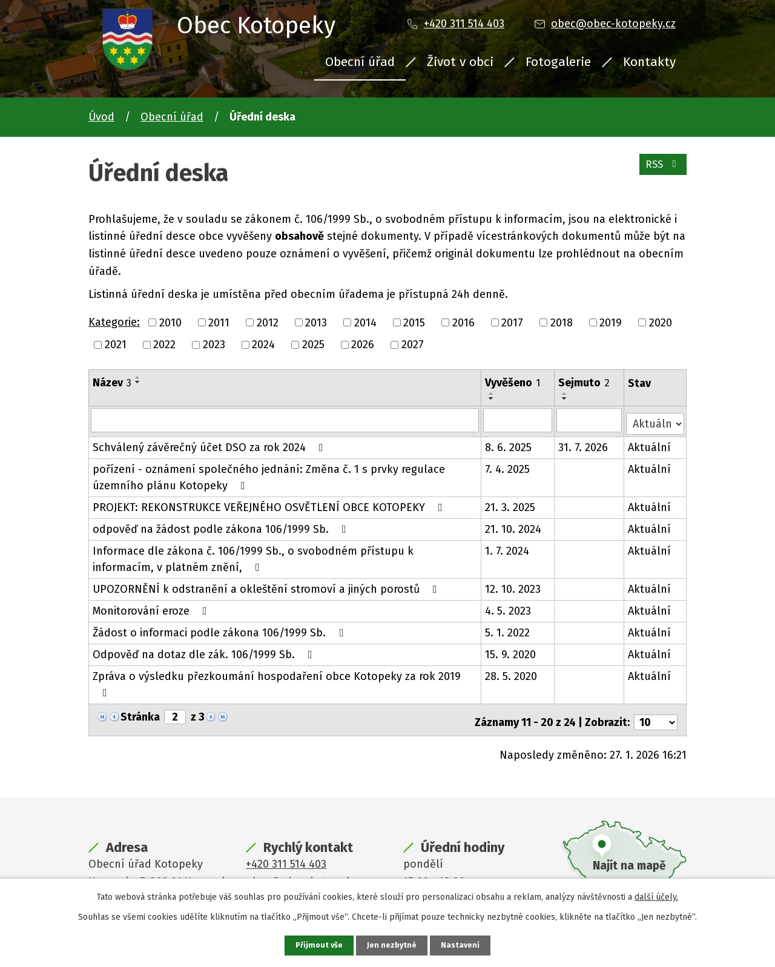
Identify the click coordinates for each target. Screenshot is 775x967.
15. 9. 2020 (511, 651)
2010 (170, 322)
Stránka (140, 713)
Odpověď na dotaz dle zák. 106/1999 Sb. (205, 651)
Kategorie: (114, 322)
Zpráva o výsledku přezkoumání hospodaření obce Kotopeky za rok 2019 (277, 680)
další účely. (656, 896)
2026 (362, 344)
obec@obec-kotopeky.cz (613, 23)
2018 (561, 322)
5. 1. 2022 (508, 629)
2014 (365, 322)
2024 (263, 344)
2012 (268, 322)
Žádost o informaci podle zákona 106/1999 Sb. (220, 629)
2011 (218, 322)
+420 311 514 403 (464, 23)
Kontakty (649, 62)
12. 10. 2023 (513, 585)
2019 (610, 322)
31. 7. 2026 (583, 443)
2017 (512, 322)
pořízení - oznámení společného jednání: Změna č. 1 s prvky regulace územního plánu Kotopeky (269, 474)
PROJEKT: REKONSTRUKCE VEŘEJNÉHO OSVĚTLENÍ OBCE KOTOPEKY (270, 503)
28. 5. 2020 (512, 672)
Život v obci (460, 62)
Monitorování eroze (152, 607)
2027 (412, 344)
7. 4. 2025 (508, 465)
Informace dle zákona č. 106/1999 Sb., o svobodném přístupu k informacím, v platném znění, (285, 555)
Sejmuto (584, 382)
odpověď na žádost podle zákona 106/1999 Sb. (222, 525)
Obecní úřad (360, 62)
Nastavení (463, 945)
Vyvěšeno (513, 382)
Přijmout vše (317, 945)
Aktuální (649, 443)
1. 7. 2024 (508, 547)
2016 (463, 322)
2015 (414, 322)
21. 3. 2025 (511, 503)
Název (112, 382)
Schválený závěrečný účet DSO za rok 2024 (210, 443)
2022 (164, 344)
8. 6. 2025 (509, 443)
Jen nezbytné (392, 945)
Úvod (101, 117)
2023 (214, 344)
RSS (661, 169)
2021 (116, 344)
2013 (316, 322)
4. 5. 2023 (509, 607)
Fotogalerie (558, 62)
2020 (660, 322)
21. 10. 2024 (514, 525)
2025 (313, 344)
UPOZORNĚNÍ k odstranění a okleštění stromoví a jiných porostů (267, 585)
